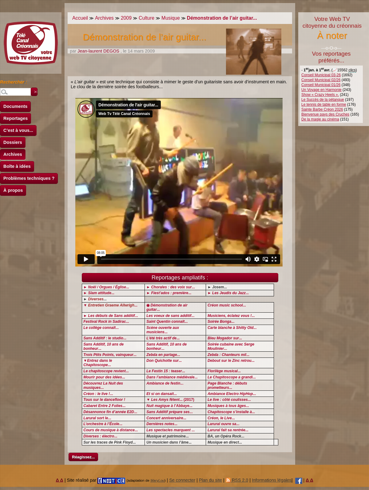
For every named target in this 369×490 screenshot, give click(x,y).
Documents (15, 106)
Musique (170, 18)
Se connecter (182, 480)
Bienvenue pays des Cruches (325, 114)
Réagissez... (83, 457)
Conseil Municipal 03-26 (321, 75)
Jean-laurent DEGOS (98, 51)
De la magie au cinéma (320, 119)
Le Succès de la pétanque (322, 99)
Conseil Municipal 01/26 (320, 85)
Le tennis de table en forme (323, 104)
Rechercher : (13, 83)
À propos (13, 190)
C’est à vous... (18, 130)
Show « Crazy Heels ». (320, 95)
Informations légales (272, 480)
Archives (12, 154)
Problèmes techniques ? (28, 178)
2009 (126, 18)
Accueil (80, 18)
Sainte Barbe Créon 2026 (322, 109)
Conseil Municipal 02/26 (320, 80)
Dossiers (12, 142)
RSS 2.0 (237, 480)
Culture (146, 18)
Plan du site (210, 480)
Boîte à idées (17, 166)
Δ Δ (59, 480)
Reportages (15, 118)
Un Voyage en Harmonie (321, 90)
